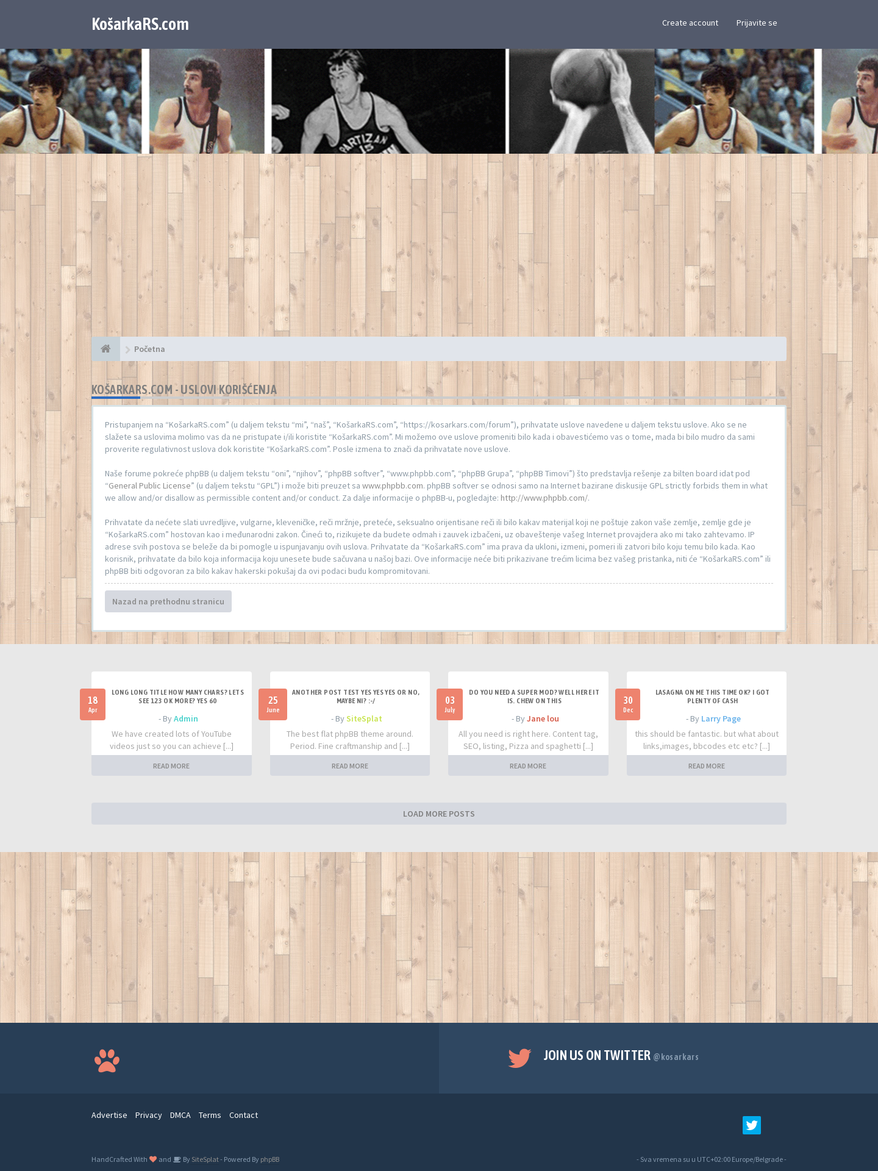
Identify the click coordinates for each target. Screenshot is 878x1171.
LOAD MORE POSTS (439, 813)
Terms (210, 1114)
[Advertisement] (439, 251)
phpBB (269, 1159)
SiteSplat (364, 718)
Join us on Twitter (621, 1055)
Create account (690, 22)
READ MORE (171, 765)
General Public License (150, 485)
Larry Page (721, 718)
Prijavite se (757, 22)
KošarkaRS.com (140, 24)
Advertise (109, 1114)
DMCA (180, 1114)
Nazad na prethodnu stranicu (168, 601)
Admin (186, 718)
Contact (243, 1114)
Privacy (148, 1114)
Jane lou (543, 718)
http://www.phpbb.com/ (544, 497)
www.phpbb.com (392, 485)
